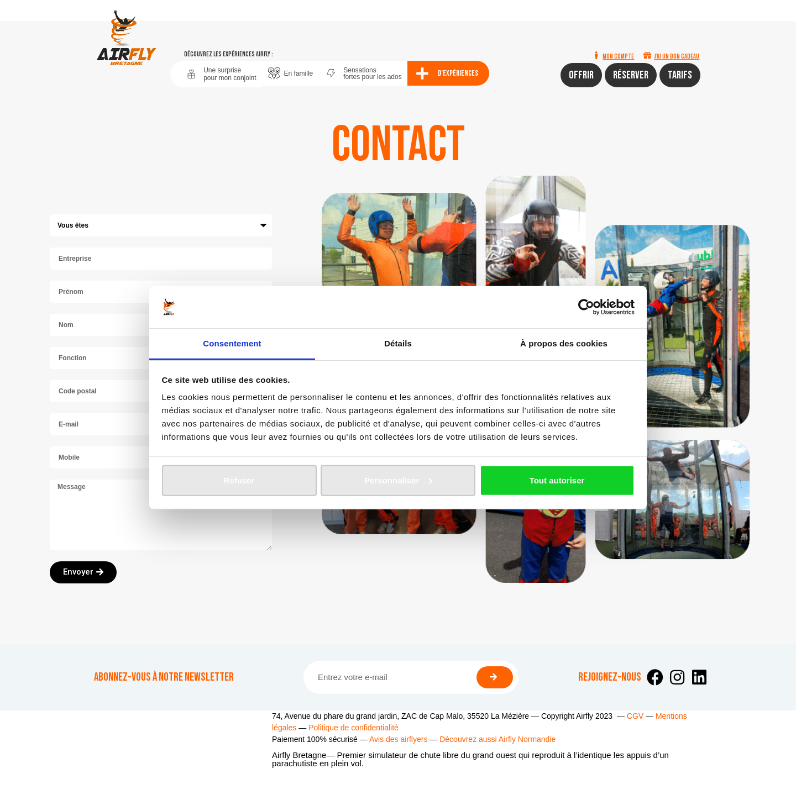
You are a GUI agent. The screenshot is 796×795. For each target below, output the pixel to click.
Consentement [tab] (232, 343)
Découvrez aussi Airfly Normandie (497, 739)
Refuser (239, 480)
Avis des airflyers (398, 739)
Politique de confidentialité (353, 727)
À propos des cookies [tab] (564, 343)
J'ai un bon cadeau (676, 56)
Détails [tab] (398, 343)
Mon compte (618, 56)
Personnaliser (398, 480)
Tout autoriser (557, 480)
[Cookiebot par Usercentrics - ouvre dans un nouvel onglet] (586, 307)
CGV (635, 716)
